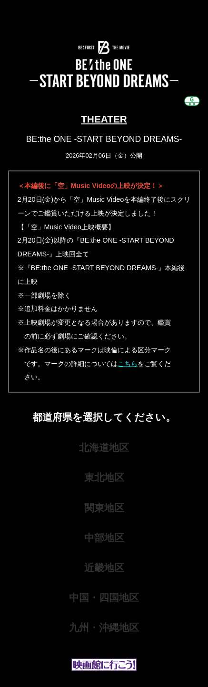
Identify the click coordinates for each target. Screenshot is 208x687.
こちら (128, 363)
